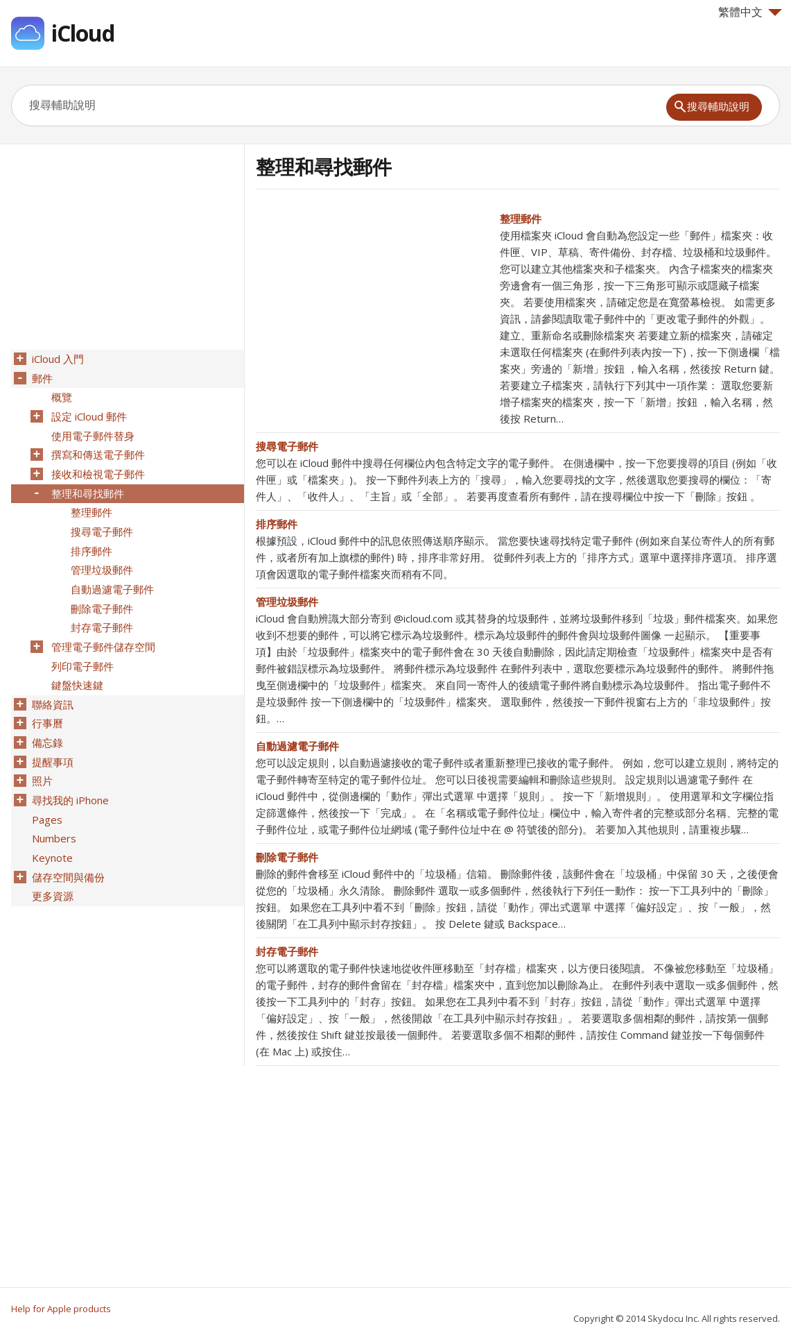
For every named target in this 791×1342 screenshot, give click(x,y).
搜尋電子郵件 (287, 446)
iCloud (82, 33)
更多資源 (51, 864)
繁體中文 (750, 11)
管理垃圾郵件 (287, 602)
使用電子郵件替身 (91, 431)
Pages (46, 792)
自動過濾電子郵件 (297, 746)
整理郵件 (520, 219)
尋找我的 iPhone (69, 774)
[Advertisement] (372, 307)
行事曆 (46, 701)
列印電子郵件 (81, 647)
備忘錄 (46, 720)
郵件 (41, 377)
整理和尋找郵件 (86, 485)
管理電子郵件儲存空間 (102, 629)
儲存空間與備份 (67, 846)
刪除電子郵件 (287, 857)
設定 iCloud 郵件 (87, 413)
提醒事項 (51, 738)
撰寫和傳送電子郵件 (97, 449)
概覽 (60, 395)
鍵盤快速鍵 (76, 665)
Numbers (53, 810)
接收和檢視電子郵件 (97, 467)
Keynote (51, 828)
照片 (41, 756)
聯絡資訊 (51, 683)
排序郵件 (276, 524)
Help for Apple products (61, 1308)
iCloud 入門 (56, 359)
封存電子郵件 (287, 951)
